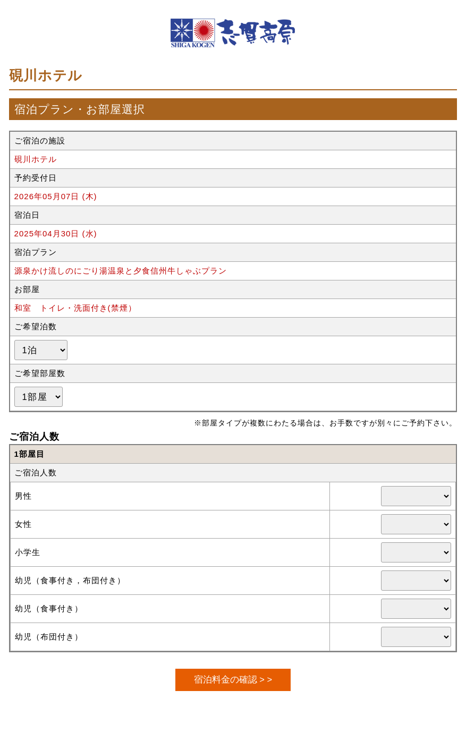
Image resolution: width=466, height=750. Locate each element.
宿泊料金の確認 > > (233, 679)
